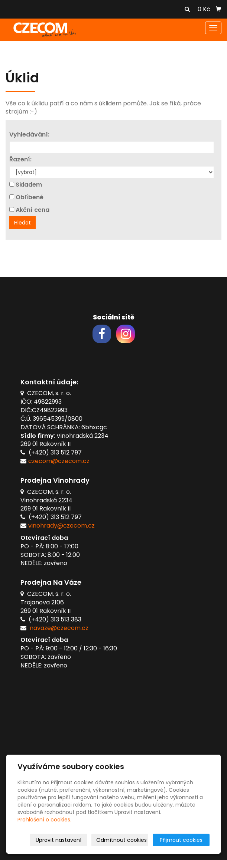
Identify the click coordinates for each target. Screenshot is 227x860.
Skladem (29, 185)
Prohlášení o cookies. (44, 819)
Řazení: (20, 159)
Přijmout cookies (181, 840)
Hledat (22, 222)
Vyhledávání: (29, 135)
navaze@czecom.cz (59, 628)
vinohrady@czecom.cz (61, 525)
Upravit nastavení (58, 840)
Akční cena (32, 210)
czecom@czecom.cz (59, 461)
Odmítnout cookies (121, 840)
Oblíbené (29, 197)
